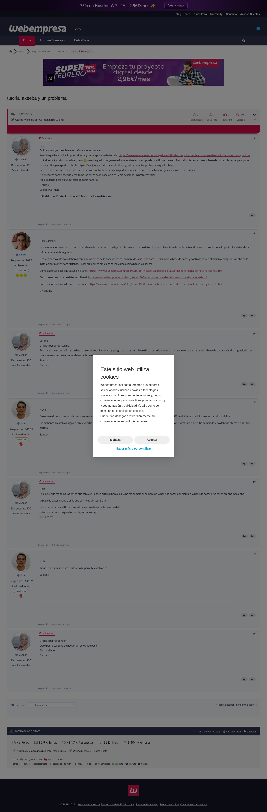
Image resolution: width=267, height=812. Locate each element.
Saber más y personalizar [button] (133, 448)
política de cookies (131, 410)
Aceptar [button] (152, 439)
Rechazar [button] (115, 439)
